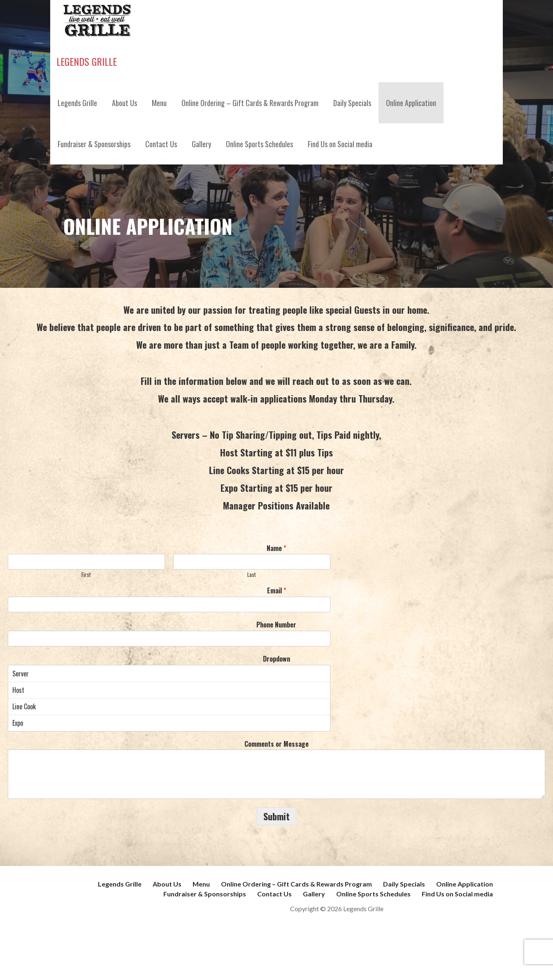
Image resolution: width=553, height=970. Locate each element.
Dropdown (276, 659)
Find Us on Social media (340, 144)
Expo (169, 723)
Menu (159, 102)
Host (169, 690)
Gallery (201, 144)
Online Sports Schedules (259, 144)
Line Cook (169, 706)
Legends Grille (86, 61)
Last (251, 574)
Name (276, 548)
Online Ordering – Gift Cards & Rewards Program (249, 102)
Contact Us (161, 144)
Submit (276, 816)
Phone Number (276, 624)
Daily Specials (352, 102)
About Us (124, 102)
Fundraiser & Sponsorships (94, 144)
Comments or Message (276, 744)
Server (169, 673)
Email (276, 590)
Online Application (411, 102)
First (86, 574)
